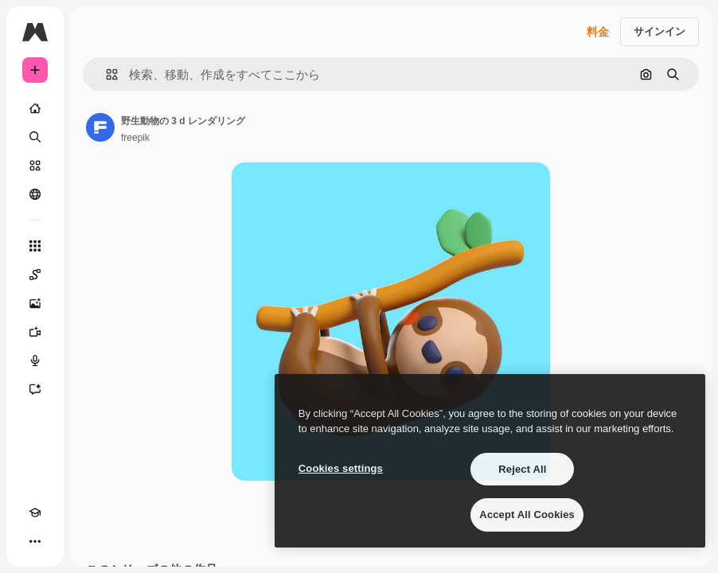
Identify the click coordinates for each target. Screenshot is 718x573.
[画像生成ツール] (35, 303)
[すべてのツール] (35, 246)
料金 (598, 31)
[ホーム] (35, 108)
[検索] (35, 137)
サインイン (659, 31)
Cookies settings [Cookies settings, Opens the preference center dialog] (341, 468)
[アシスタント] (35, 389)
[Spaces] (35, 274)
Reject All (522, 469)
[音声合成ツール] (35, 360)
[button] (105, 74)
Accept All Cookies (527, 514)
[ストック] (35, 165)
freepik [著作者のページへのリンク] (135, 137)
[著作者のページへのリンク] (100, 127)
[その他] (35, 541)
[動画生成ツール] (35, 332)
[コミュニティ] (35, 194)
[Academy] (35, 512)
